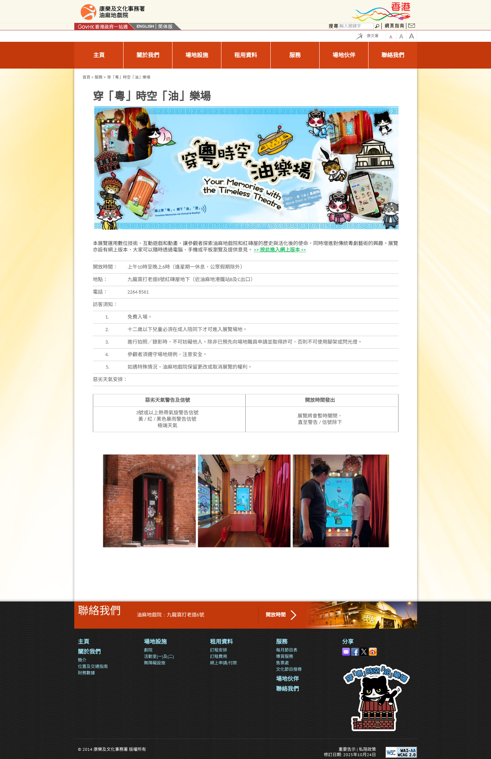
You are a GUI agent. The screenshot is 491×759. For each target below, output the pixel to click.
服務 (98, 77)
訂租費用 (218, 656)
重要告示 (347, 749)
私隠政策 (367, 749)
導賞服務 (284, 656)
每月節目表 (286, 650)
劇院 (148, 650)
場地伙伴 (287, 678)
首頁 (86, 77)
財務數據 (86, 672)
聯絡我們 (287, 688)
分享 (348, 641)
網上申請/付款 (223, 662)
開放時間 (276, 615)
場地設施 (155, 641)
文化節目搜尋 (289, 669)
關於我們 (89, 651)
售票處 (282, 662)
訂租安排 (218, 650)
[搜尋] (356, 26)
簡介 (82, 660)
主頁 (83, 641)
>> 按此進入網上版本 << (280, 250)
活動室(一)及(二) (159, 656)
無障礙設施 (154, 662)
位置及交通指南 (93, 666)
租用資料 (221, 641)
